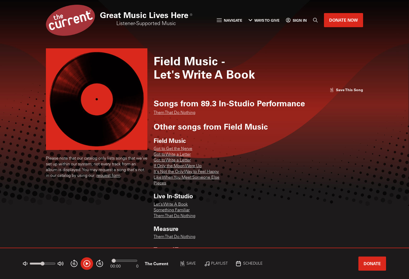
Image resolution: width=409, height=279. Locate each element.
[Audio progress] (124, 261)
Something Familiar (172, 210)
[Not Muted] (25, 263)
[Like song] (346, 89)
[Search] (315, 20)
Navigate (229, 20)
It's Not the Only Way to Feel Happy (186, 172)
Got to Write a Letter (172, 155)
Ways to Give (264, 20)
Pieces (160, 183)
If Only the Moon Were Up (178, 166)
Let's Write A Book (171, 204)
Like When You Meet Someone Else (186, 178)
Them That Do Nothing (174, 113)
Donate (372, 263)
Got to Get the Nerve (173, 149)
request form (108, 176)
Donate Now (343, 20)
